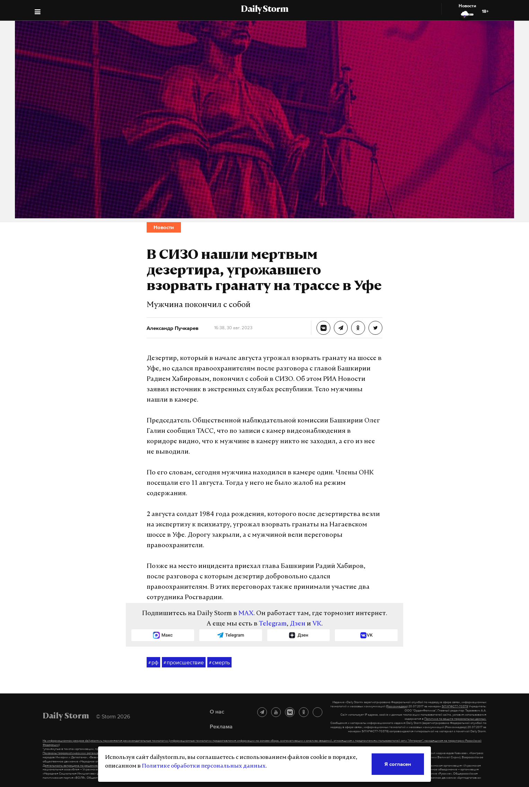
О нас (217, 711)
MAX (246, 613)
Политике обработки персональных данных (204, 766)
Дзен (297, 624)
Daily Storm (264, 10)
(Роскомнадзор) (397, 706)
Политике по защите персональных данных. (455, 718)
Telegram (273, 624)
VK (316, 624)
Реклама (221, 726)
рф (153, 662)
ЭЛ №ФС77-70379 (455, 706)
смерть (219, 662)
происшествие (184, 662)
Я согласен (397, 764)
